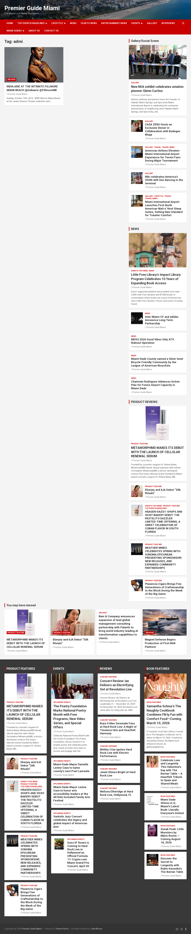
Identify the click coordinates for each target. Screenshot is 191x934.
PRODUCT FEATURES (20, 668)
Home (10, 23)
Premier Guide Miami (32, 8)
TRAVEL (157, 147)
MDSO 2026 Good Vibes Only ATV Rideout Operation (152, 341)
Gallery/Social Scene (145, 41)
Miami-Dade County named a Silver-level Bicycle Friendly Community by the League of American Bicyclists (157, 362)
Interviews (168, 23)
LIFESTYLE (57, 23)
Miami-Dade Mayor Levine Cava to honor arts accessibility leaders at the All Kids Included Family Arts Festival (71, 793)
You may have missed (21, 605)
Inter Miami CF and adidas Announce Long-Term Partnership (161, 320)
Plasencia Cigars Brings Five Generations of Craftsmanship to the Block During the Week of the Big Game (164, 589)
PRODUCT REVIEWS (144, 402)
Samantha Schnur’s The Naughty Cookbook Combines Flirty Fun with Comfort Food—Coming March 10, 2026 (164, 714)
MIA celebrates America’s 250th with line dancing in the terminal (164, 180)
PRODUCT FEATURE (139, 444)
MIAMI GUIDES (14, 30)
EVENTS (135, 23)
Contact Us (51, 30)
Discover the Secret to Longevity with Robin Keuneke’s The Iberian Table (172, 865)
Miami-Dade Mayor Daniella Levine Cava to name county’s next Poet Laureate (71, 768)
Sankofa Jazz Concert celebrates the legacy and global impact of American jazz (70, 821)
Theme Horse (61, 928)
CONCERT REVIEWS (108, 677)
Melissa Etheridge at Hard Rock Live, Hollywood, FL (116, 793)
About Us (34, 30)
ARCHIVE (11, 79)
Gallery (135, 83)
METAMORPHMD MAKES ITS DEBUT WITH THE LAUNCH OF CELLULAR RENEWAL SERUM (157, 452)
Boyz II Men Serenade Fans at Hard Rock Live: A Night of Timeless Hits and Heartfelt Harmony (118, 728)
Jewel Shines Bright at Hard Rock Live (117, 773)
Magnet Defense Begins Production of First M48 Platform (160, 643)
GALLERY (152, 23)
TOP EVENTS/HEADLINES (31, 23)
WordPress (97, 928)
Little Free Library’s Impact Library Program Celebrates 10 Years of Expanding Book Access (156, 279)
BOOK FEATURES (157, 668)
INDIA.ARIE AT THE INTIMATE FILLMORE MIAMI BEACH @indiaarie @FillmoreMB (32, 88)
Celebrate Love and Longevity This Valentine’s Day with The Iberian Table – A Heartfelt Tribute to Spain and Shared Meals (171, 772)
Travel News (168, 147)
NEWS (73, 23)
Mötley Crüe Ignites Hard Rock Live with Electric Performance (116, 753)
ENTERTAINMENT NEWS (114, 23)
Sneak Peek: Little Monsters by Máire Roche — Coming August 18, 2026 (172, 835)
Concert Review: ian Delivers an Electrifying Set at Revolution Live (116, 685)
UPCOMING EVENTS (62, 702)
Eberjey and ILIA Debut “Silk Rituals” (163, 491)
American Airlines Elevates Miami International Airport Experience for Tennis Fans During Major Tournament (162, 155)
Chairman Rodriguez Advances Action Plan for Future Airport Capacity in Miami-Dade (155, 385)
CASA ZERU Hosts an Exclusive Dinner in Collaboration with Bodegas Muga (162, 129)
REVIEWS (106, 668)
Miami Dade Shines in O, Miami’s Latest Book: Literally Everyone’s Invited (172, 806)
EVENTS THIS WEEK (139, 271)
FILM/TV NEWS (89, 23)
